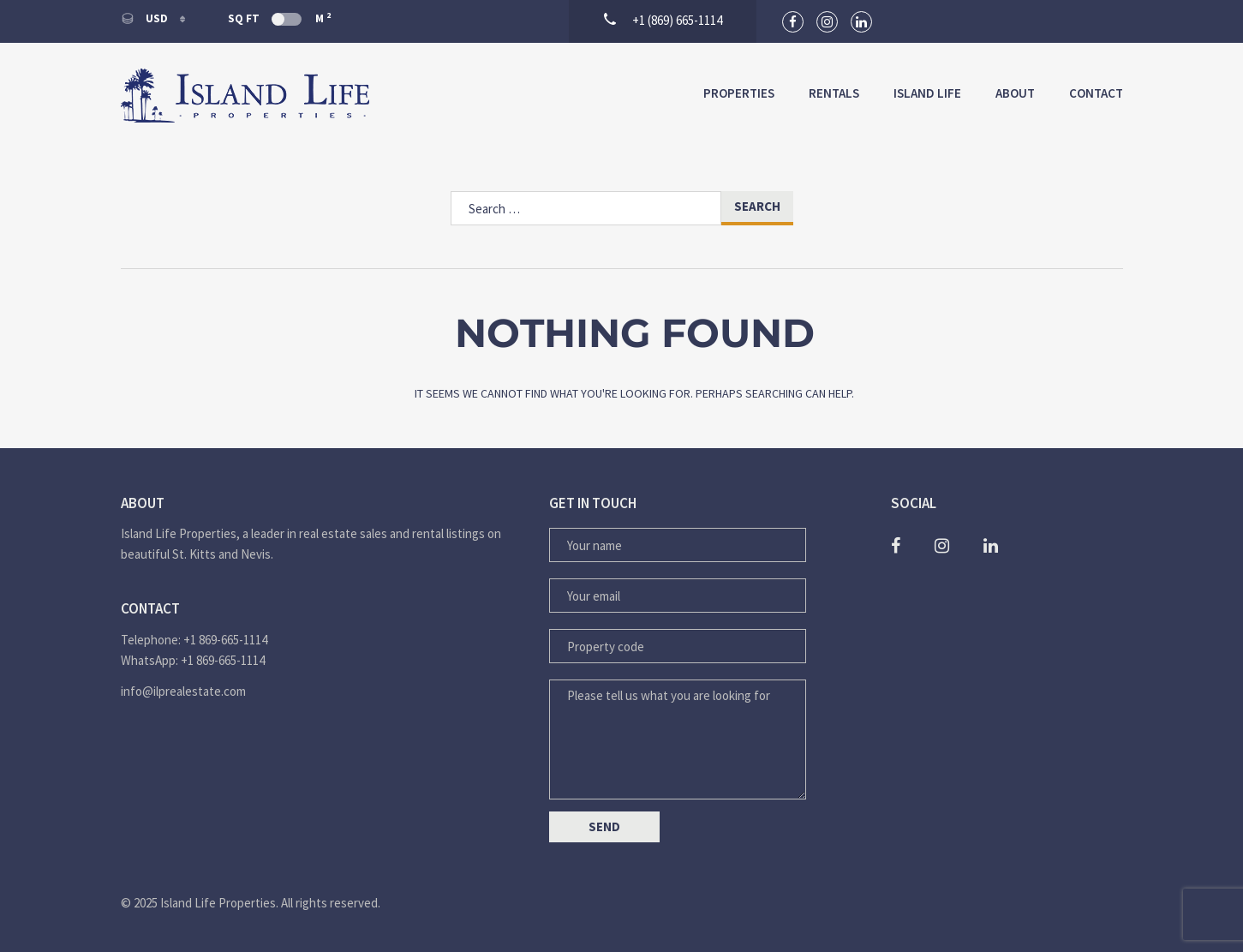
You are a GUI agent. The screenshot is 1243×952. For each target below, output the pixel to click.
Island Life (927, 93)
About (1015, 93)
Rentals (834, 93)
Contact (1096, 93)
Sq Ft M (279, 18)
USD (145, 18)
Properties (738, 93)
